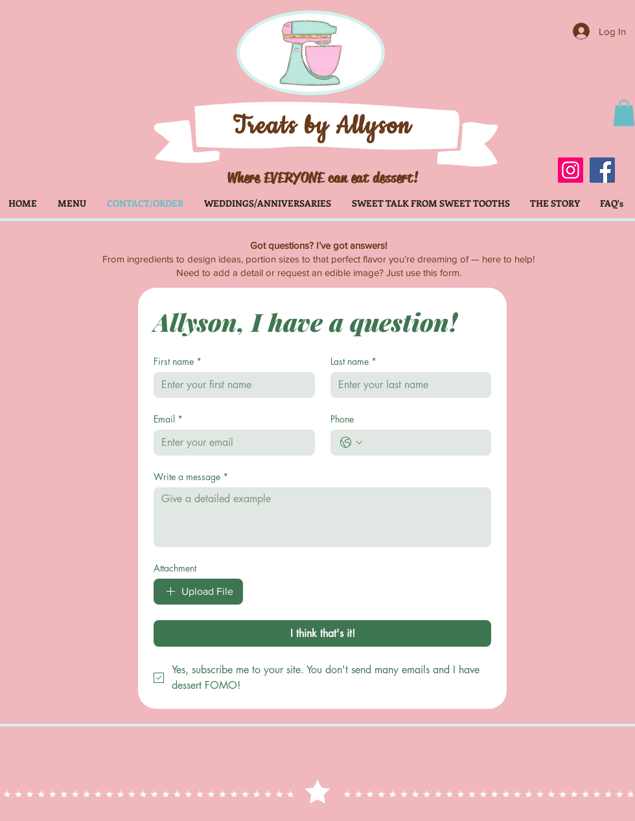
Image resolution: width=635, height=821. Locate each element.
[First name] (230, 385)
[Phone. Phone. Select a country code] (351, 442)
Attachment (175, 567)
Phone (342, 418)
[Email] (230, 443)
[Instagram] (570, 170)
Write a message (191, 476)
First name (178, 361)
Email (168, 418)
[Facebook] (602, 170)
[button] (624, 113)
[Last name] (407, 385)
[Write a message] (322, 517)
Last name (353, 361)
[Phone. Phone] (424, 443)
